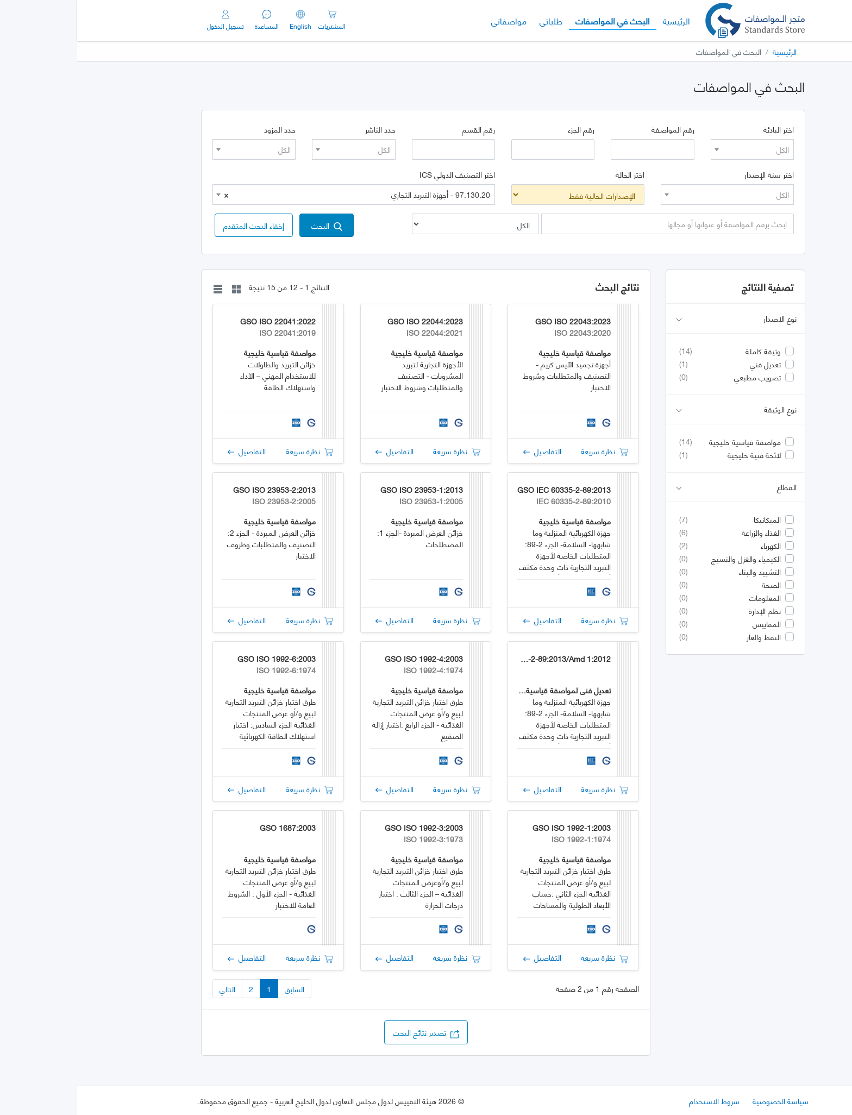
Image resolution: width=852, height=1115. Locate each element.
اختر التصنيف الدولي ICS (380, 174)
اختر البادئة (701, 129)
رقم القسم (401, 129)
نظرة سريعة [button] (527, 451)
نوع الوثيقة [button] (659, 409)
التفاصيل (465, 451)
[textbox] (675, 149)
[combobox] (675, 149)
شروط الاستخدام (637, 1100)
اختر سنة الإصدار (692, 174)
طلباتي (473, 20)
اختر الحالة (552, 174)
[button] (176, 225)
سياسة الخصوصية (703, 1100)
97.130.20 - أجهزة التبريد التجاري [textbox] (280, 194)
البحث (249, 225)
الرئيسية (596, 20)
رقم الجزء (504, 129)
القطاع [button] (659, 487)
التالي (150, 988)
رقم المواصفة (595, 129)
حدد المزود (202, 129)
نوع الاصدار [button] (659, 318)
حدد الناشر (303, 129)
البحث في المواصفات (532, 20)
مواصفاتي (431, 20)
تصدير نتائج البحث (349, 1032)
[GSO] (678, 20)
